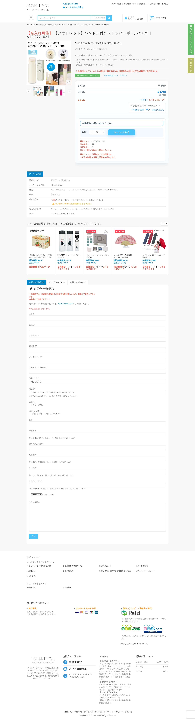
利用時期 (32, 468)
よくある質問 (155, 4)
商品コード (34, 378)
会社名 (32, 325)
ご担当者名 (34, 335)
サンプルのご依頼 (57, 282)
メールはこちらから (155, 110)
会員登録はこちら (111, 75)
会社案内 (31, 576)
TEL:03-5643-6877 (65, 304)
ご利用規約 (69, 571)
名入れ (31, 402)
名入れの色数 (34, 411)
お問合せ (165, 4)
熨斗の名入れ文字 (36, 444)
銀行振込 (33, 608)
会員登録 (139, 19)
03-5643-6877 (137, 110)
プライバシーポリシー (146, 571)
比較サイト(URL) (35, 481)
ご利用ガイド (143, 4)
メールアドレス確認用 (38, 368)
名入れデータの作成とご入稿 (39, 566)
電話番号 (33, 346)
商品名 (32, 389)
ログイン (131, 19)
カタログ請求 (116, 4)
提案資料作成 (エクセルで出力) (87, 75)
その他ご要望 (34, 502)
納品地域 (32, 455)
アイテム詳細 (35, 174)
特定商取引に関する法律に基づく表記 (116, 571)
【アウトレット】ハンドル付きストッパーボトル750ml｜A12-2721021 (89, 35)
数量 (31, 420)
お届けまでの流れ (78, 282)
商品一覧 (31, 587)
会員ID (31, 314)
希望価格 (32, 431)
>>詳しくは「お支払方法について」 (135, 644)
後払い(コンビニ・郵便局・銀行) (137, 608)
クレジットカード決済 (86, 608)
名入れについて (129, 4)
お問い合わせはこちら (109, 42)
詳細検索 (68, 587)
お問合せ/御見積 (36, 282)
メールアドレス (35, 357)
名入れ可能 (100, 18)
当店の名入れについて (73, 566)
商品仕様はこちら (85, 42)
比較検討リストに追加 (191, 39)
